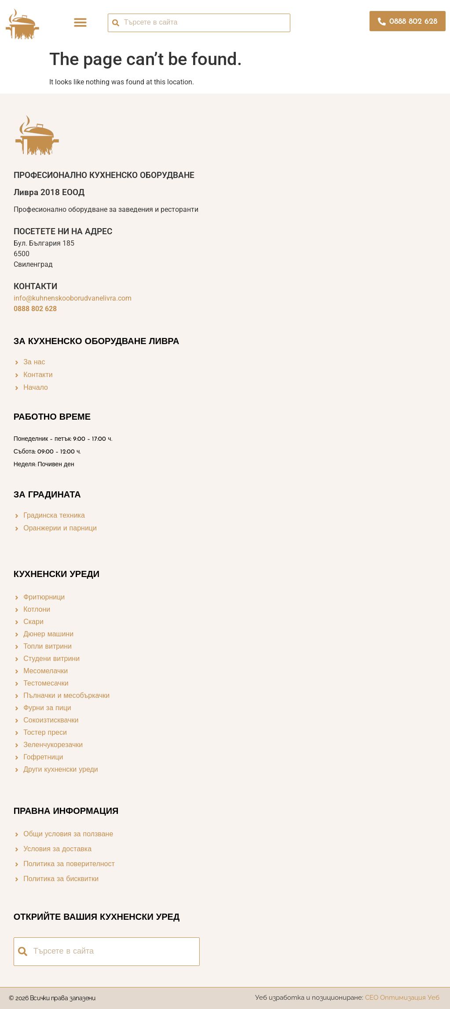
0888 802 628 (35, 309)
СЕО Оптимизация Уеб (403, 998)
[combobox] (199, 23)
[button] (80, 22)
